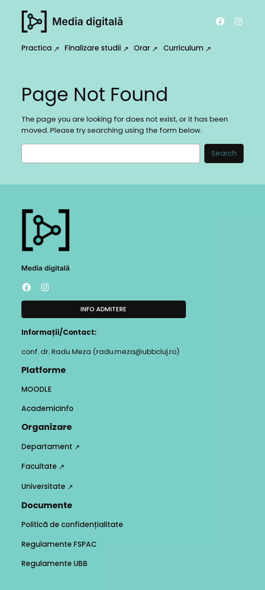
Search (224, 153)
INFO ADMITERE (103, 309)
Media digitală (87, 21)
